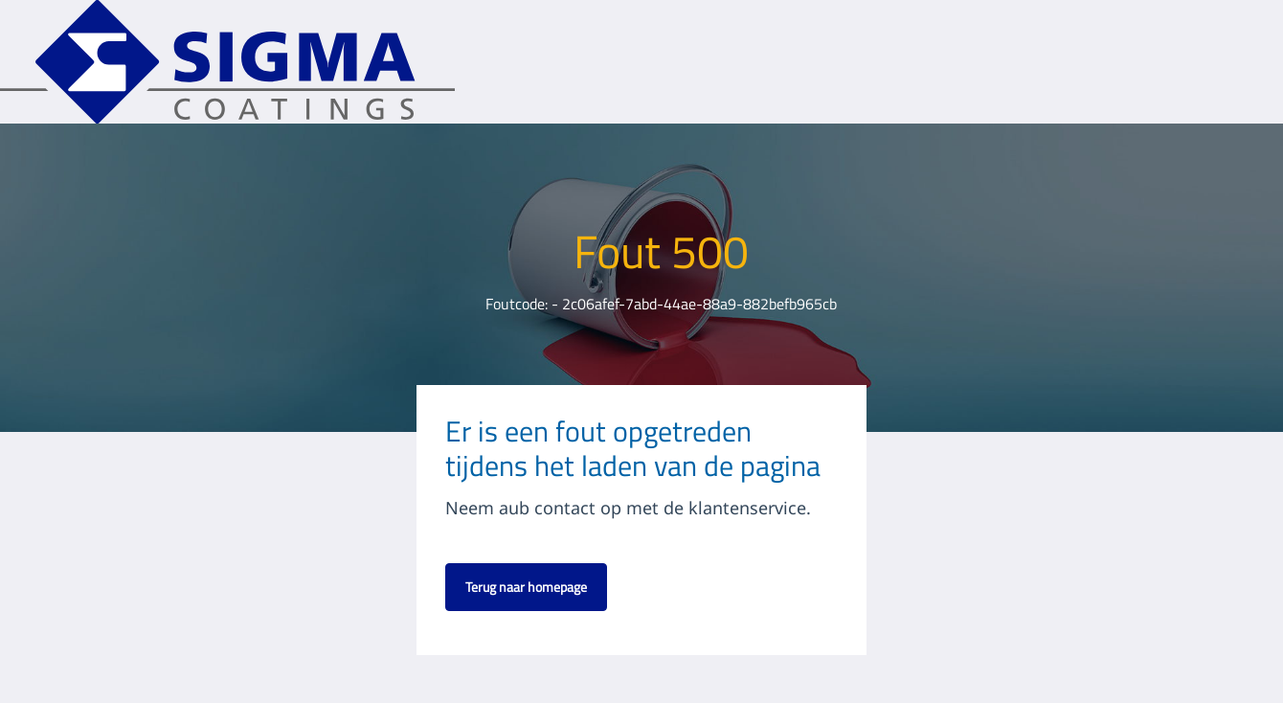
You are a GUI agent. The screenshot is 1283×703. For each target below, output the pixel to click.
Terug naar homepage (526, 587)
